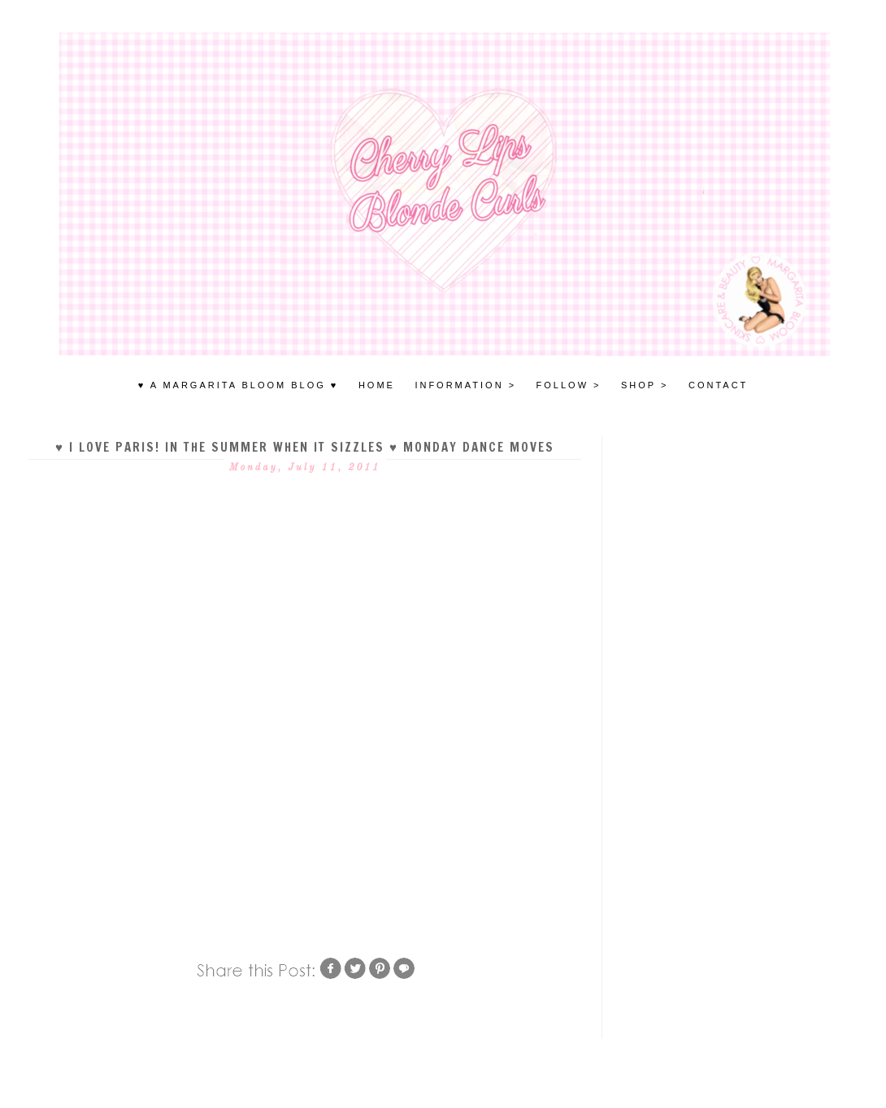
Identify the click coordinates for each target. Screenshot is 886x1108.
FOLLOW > (569, 385)
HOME (376, 385)
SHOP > (644, 385)
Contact (718, 385)
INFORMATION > (465, 385)
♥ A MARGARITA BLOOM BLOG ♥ (238, 385)
